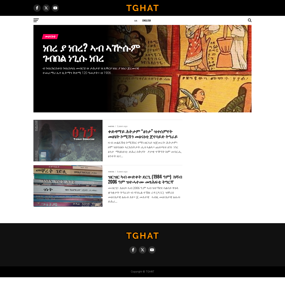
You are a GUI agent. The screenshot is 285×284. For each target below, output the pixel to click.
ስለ (135, 20)
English (146, 20)
